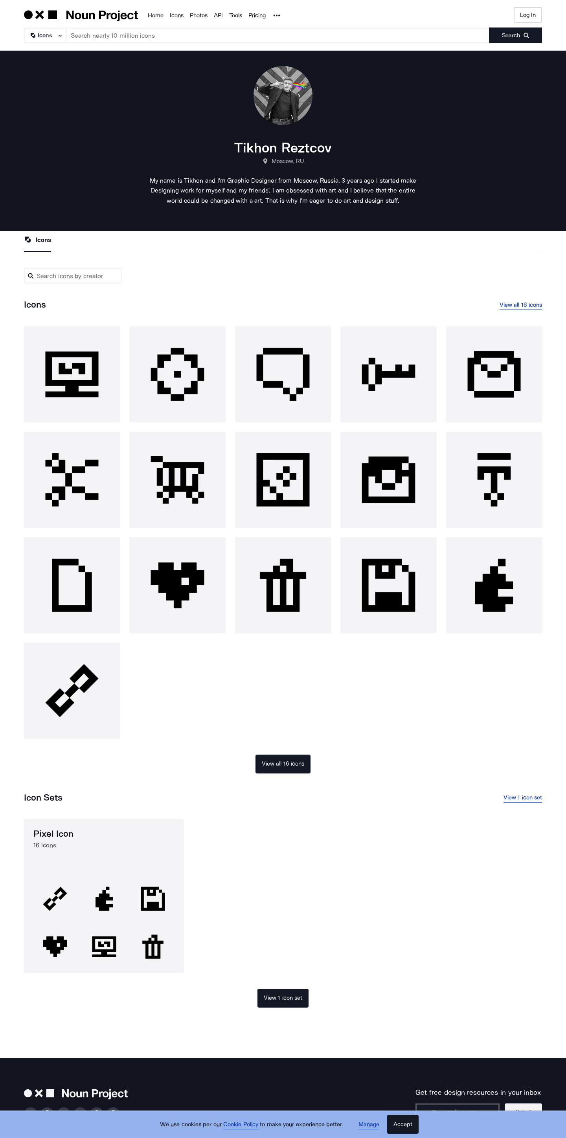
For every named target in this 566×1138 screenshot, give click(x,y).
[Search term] (278, 35)
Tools (235, 15)
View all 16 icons (521, 304)
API (218, 15)
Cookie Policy (240, 1124)
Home (156, 15)
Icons (177, 15)
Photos (199, 15)
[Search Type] (45, 35)
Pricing (257, 15)
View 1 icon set (523, 797)
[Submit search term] (515, 35)
